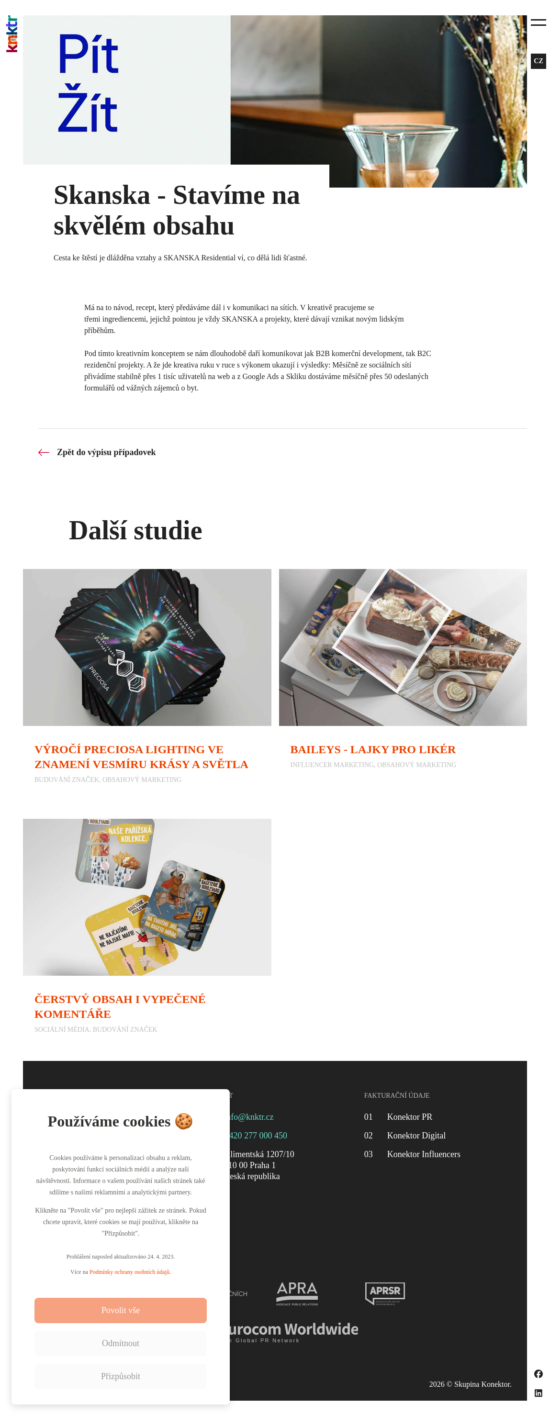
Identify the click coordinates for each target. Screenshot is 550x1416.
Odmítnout (120, 1343)
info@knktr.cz (248, 1117)
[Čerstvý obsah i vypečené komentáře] (147, 932)
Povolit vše (120, 1310)
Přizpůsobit (120, 1376)
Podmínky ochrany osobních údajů (129, 1272)
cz (538, 61)
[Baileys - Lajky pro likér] (403, 682)
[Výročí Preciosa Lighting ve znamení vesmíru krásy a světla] (147, 682)
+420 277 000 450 (255, 1135)
